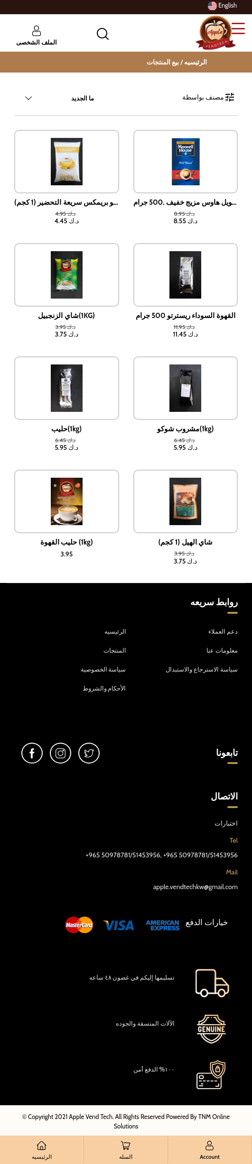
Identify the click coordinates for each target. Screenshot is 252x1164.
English (222, 5)
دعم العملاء (223, 631)
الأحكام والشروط (104, 688)
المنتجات (114, 650)
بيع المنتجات (163, 62)
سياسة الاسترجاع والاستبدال (202, 669)
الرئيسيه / (193, 62)
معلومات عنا (222, 650)
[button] (103, 33)
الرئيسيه (115, 631)
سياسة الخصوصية (103, 669)
